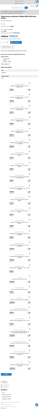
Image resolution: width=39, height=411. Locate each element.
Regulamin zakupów (6, 394)
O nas (3, 392)
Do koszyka (16, 42)
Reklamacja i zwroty (6, 398)
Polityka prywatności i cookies (6, 404)
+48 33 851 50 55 (20, 1)
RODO (2, 403)
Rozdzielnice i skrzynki (8, 11)
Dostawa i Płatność (6, 396)
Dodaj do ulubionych (7, 47)
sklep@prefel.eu (20, 3)
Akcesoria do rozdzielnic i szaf (19, 11)
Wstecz (5, 374)
